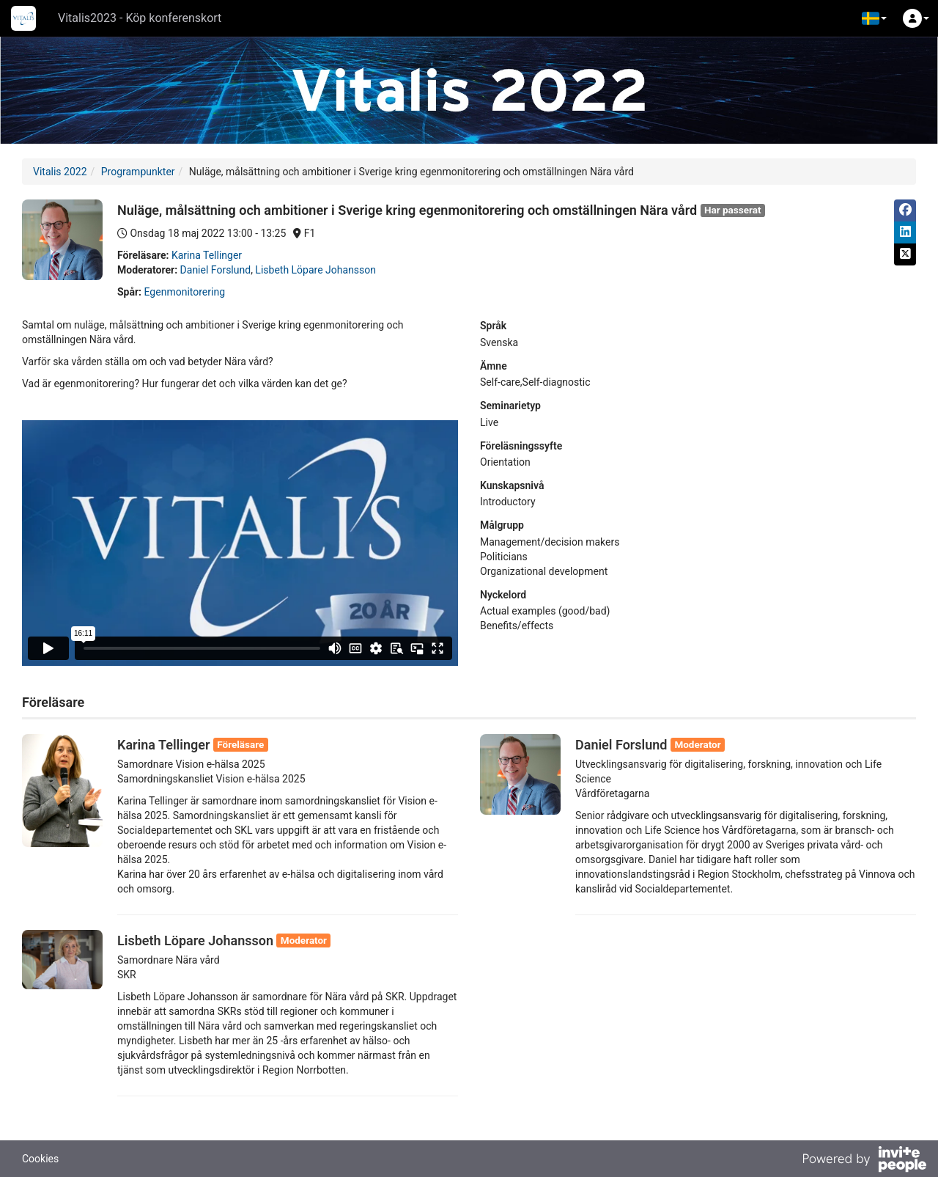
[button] (874, 18)
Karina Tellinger (206, 255)
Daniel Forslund (215, 270)
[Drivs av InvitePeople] (864, 1161)
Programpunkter (138, 171)
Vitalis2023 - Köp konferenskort (139, 18)
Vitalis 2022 (60, 171)
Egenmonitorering (184, 292)
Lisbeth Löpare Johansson (315, 270)
